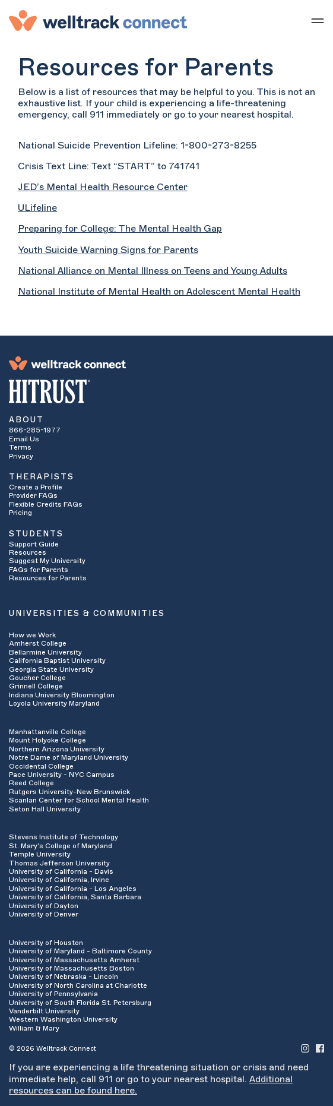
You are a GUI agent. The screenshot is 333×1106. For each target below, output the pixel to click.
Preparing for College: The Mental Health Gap (120, 228)
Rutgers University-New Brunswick (69, 791)
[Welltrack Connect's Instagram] (305, 1048)
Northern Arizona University (56, 749)
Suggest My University (47, 560)
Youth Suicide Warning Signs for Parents (108, 250)
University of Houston (46, 942)
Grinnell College (36, 686)
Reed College (31, 782)
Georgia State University (51, 669)
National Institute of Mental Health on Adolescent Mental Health (159, 291)
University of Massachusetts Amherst (74, 959)
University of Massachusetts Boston (71, 968)
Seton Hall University (45, 809)
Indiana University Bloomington (62, 695)
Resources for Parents (48, 578)
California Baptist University (57, 660)
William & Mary (34, 1028)
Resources (27, 552)
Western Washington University (63, 1019)
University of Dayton (43, 905)
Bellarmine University (45, 652)
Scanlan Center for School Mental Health (79, 800)
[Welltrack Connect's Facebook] (320, 1048)
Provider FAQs (33, 495)
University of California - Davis (61, 871)
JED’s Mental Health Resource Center (103, 187)
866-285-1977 (35, 430)
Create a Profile (35, 487)
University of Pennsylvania (53, 993)
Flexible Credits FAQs (46, 504)
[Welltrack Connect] (98, 20)
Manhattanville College (47, 731)
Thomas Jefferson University (59, 863)
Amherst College (37, 643)
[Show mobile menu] (317, 20)
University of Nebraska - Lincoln (63, 976)
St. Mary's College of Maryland (60, 845)
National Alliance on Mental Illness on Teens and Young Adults (152, 271)
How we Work (32, 635)
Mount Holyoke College (47, 740)
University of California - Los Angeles (73, 888)
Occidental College (41, 766)
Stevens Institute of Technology (63, 836)
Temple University (40, 854)
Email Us (24, 439)
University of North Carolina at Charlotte (78, 985)
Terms (20, 447)
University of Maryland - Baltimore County (80, 951)
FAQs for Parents (38, 569)
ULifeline (37, 208)
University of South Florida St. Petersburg (80, 1002)
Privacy (21, 456)
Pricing (20, 512)
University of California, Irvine (59, 879)
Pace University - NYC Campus (62, 774)
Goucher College (37, 677)
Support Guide (34, 544)
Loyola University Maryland (54, 703)
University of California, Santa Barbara (75, 896)
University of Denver (43, 914)
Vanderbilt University (44, 1011)
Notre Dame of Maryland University (68, 757)
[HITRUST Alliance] (166, 391)
